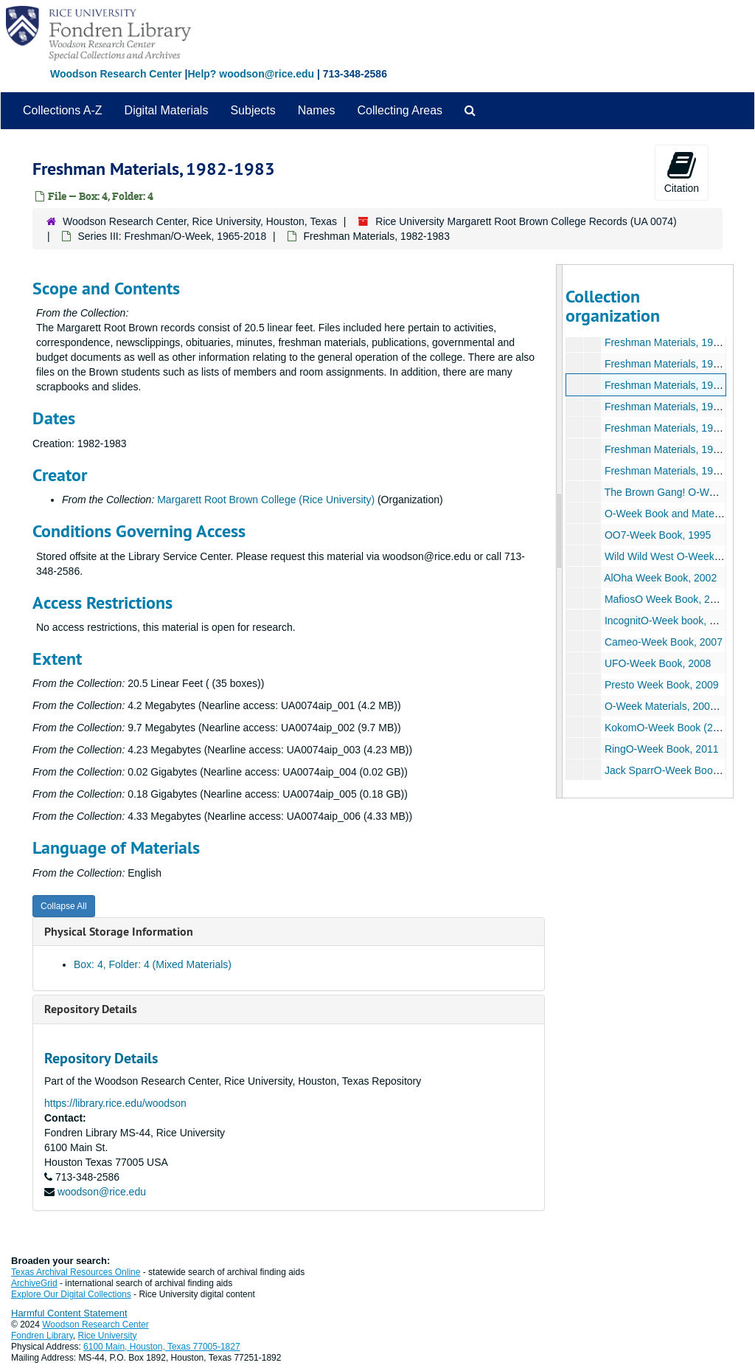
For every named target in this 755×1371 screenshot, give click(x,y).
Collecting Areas (399, 110)
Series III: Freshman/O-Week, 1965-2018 (171, 236)
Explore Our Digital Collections (71, 1294)
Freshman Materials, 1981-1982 (677, 364)
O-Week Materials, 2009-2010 (673, 706)
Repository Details (90, 1009)
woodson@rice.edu (102, 1192)
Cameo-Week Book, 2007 (663, 642)
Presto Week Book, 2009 (661, 685)
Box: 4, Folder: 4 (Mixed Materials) (153, 964)
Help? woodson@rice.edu (250, 74)
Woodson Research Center (116, 74)
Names (316, 110)
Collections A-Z (62, 110)
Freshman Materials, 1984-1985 (677, 428)
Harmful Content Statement (69, 1313)
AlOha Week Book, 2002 (660, 578)
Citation (681, 172)
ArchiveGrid (34, 1283)
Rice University (107, 1335)
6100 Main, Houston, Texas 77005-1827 (161, 1346)
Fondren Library (42, 1335)
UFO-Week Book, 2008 (657, 663)
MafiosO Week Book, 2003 (665, 599)
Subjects (252, 110)
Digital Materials (167, 110)
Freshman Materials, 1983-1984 (677, 406)
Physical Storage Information (118, 931)
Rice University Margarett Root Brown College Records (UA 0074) (526, 221)
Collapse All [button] (64, 906)
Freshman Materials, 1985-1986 (677, 449)
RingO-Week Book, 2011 (661, 749)
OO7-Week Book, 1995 (657, 535)
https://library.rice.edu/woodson (115, 1103)
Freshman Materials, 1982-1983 (677, 385)
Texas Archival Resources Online (75, 1272)
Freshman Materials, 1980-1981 (677, 342)
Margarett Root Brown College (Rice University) (266, 499)
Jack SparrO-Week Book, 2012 (675, 770)
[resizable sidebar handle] (560, 531)
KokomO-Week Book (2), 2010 (674, 727)
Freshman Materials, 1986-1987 (677, 471)
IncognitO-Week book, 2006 (667, 620)
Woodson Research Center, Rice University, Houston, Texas (200, 221)
